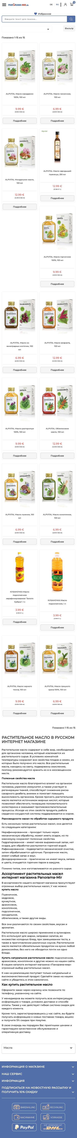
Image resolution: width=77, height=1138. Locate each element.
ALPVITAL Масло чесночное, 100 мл (57, 95)
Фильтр (69, 28)
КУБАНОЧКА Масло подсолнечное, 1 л (57, 602)
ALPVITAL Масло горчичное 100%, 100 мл (57, 258)
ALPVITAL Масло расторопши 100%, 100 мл (19, 430)
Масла (8, 1047)
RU (57, 4)
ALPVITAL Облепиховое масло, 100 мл (57, 430)
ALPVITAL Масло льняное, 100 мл (19, 516)
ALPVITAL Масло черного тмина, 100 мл (19, 688)
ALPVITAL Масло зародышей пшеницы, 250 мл (57, 173)
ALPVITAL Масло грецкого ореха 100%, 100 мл (57, 688)
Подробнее (19, 120)
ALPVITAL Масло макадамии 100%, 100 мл (19, 95)
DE (51, 4)
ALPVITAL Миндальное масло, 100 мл (19, 181)
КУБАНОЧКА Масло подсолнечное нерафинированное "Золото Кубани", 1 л (19, 597)
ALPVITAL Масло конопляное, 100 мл (57, 516)
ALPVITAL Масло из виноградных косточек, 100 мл (20, 346)
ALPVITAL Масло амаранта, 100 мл (57, 344)
